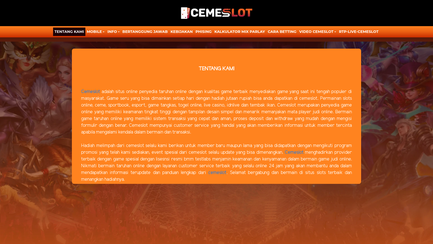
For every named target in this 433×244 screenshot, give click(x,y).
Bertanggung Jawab (145, 31)
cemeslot (217, 172)
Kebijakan (181, 31)
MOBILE (94, 31)
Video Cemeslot (316, 31)
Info (112, 31)
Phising (203, 31)
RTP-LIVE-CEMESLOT (359, 31)
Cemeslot (90, 91)
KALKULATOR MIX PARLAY (239, 31)
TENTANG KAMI (69, 31)
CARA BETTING (282, 31)
